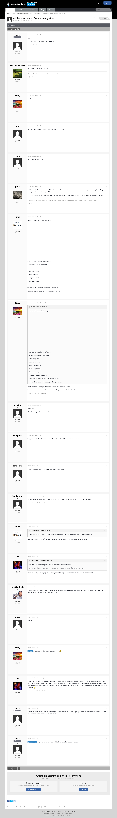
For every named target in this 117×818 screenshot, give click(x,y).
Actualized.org (46, 811)
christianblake (17, 587)
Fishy (17, 95)
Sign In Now (83, 789)
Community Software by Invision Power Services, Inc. (58, 815)
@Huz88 (30, 651)
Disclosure (66, 811)
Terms (53, 811)
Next (15, 29)
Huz (17, 557)
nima (17, 217)
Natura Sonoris (17, 65)
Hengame (17, 435)
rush (21, 20)
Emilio (47, 530)
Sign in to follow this (93, 18)
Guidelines (21, 10)
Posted (35, 35)
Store (50, 10)
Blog (42, 10)
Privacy (59, 811)
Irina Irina (17, 466)
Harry (17, 126)
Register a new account (33, 789)
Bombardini (17, 496)
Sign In (99, 3)
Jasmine (17, 405)
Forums (10, 10)
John (17, 186)
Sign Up (107, 3)
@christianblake (32, 742)
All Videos (33, 10)
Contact (73, 811)
